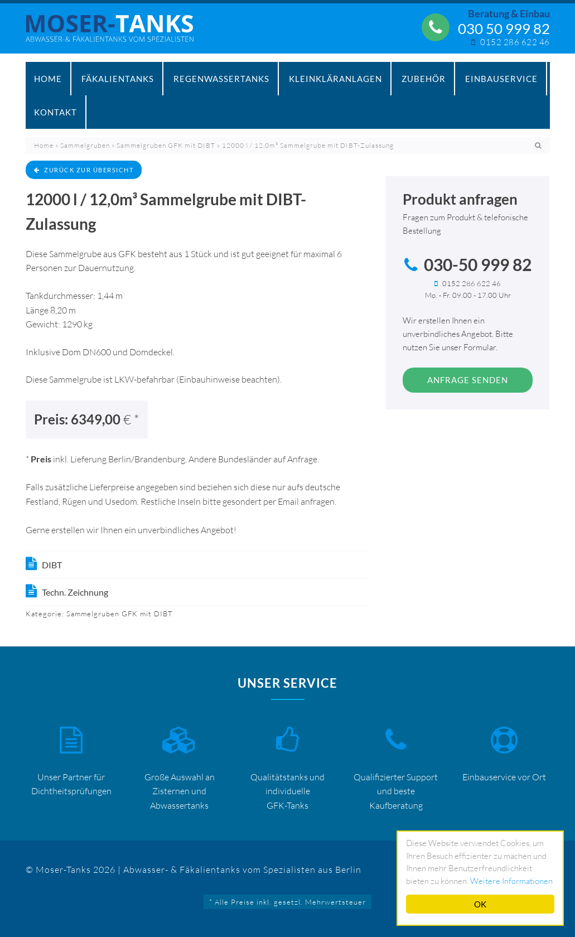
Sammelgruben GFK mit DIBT (166, 145)
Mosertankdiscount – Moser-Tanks (115, 34)
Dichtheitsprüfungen (71, 790)
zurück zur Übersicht (84, 169)
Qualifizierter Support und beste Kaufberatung (396, 791)
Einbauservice (501, 79)
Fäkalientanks (117, 79)
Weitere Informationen (511, 881)
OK (480, 904)
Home (48, 79)
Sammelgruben (85, 145)
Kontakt (55, 112)
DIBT (52, 564)
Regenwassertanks (221, 79)
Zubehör (424, 79)
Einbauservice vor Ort (504, 777)
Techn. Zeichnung (75, 592)
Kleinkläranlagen (335, 79)
